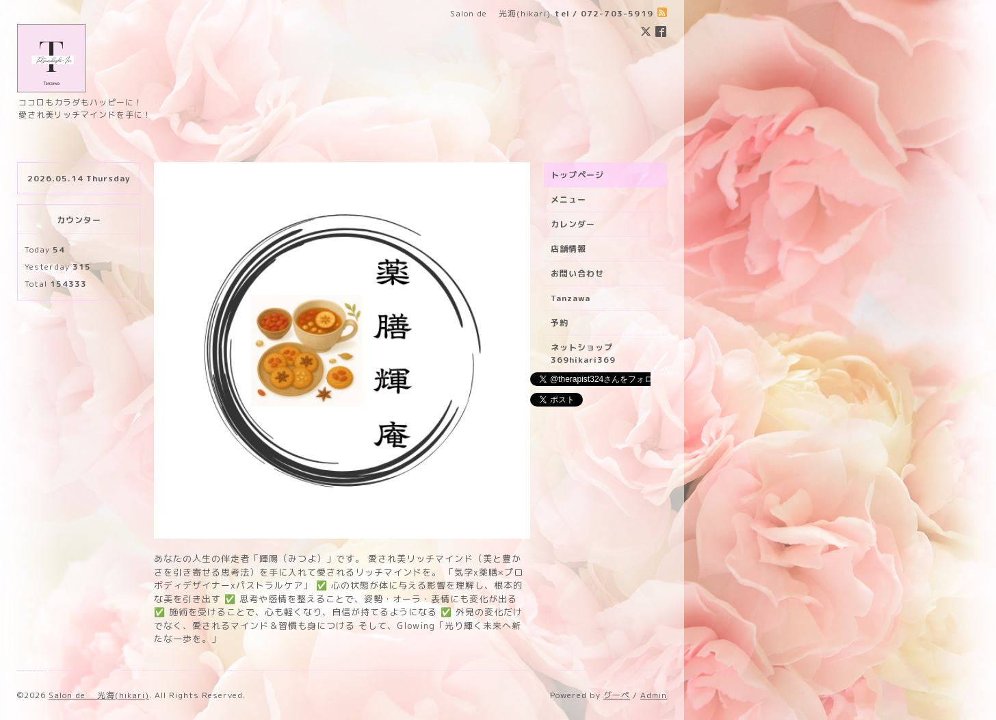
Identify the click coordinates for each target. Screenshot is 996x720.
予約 (559, 323)
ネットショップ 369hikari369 (586, 353)
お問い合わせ (577, 273)
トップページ (577, 175)
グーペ (616, 695)
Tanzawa (570, 298)
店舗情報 (568, 249)
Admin (653, 695)
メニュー (568, 199)
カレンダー (573, 224)
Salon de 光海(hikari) (99, 695)
